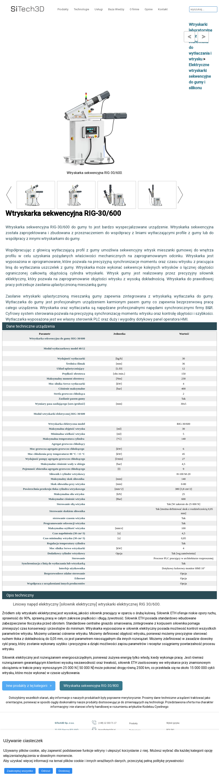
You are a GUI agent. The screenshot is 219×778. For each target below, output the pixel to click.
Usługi (99, 9)
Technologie (81, 9)
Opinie (149, 9)
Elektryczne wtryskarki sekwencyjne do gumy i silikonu (200, 76)
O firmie (134, 9)
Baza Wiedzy (116, 9)
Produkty (63, 9)
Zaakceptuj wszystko (20, 770)
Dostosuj (64, 770)
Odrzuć (45, 770)
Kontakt (163, 9)
